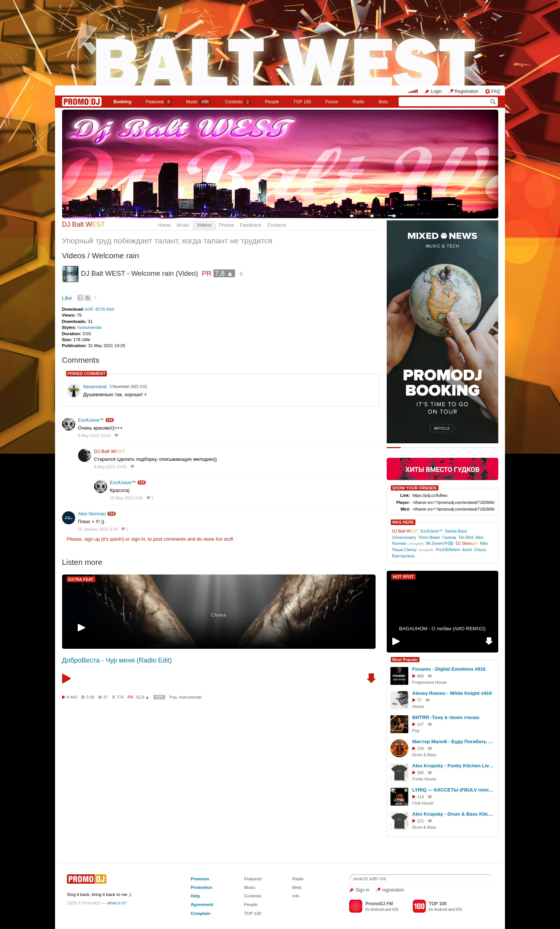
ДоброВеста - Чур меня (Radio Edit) (117, 660)
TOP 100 (302, 101)
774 (120, 697)
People (272, 101)
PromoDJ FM (379, 903)
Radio (358, 101)
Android (377, 909)
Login (436, 91)
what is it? (116, 902)
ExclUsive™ (91, 420)
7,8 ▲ (224, 273)
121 (420, 821)
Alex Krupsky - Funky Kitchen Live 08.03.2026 (454, 765)
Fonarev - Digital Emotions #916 (449, 669)
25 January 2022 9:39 (98, 529)
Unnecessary (404, 537)
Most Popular (405, 659)
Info (296, 895)
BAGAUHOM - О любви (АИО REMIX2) (442, 628)
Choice (218, 615)
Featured (159, 101)
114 (420, 796)
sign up (92, 539)
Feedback (250, 225)
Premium (200, 878)
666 (420, 676)
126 (420, 748)
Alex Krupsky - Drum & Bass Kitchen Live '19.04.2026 (454, 814)
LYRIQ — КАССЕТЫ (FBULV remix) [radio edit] (454, 789)
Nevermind (95, 386)
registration (393, 890)
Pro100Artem (448, 549)
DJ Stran (466, 543)
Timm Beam (429, 537)
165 (420, 772)
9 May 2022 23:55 (110, 466)
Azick (467, 549)
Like (67, 298)
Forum (331, 101)
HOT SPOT (403, 576)
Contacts (276, 225)
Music (198, 101)
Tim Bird (466, 537)
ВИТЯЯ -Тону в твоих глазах (446, 717)
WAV (159, 697)
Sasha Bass (456, 531)
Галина (449, 537)
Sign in (362, 890)
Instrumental (89, 327)
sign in (138, 539)
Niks (483, 543)
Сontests (238, 101)
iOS (395, 909)
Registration (467, 91)
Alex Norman (92, 513)
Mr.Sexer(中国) (440, 543)
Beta (383, 101)
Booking (122, 101)
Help (195, 895)
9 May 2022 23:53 (94, 435)
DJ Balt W (83, 224)
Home (164, 225)
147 (420, 724)
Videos (204, 225)
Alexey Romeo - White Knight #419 (452, 693)
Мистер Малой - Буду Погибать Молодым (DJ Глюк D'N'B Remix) (454, 741)
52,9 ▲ (142, 697)
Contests (252, 895)
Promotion (201, 887)
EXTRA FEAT (81, 579)
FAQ (495, 91)
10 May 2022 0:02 (126, 498)
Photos (226, 225)
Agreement (202, 904)
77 (419, 700)
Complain (200, 913)
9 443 (72, 697)
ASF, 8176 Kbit (99, 309)
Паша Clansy (404, 549)
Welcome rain (115, 255)
